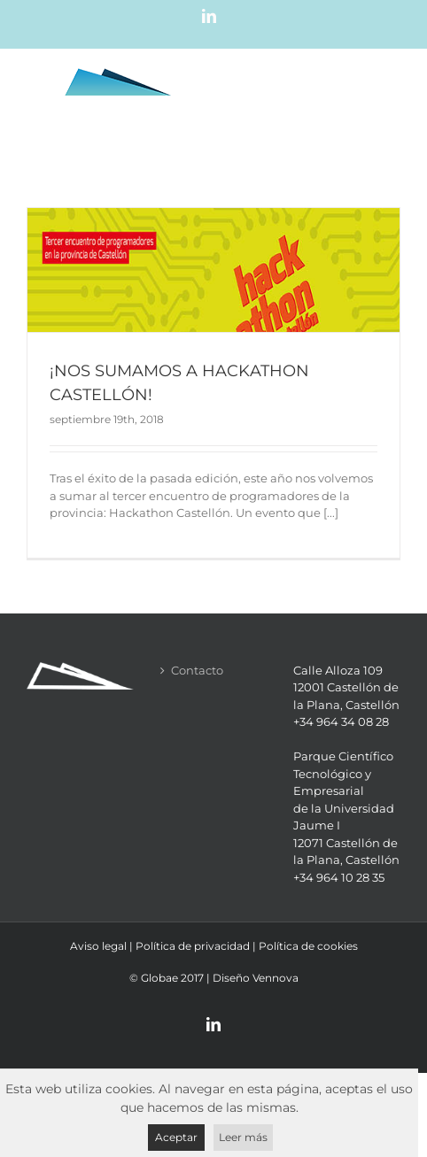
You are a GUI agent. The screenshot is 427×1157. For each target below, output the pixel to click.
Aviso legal (98, 946)
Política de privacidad (193, 946)
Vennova (275, 977)
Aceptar (176, 1137)
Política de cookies (308, 946)
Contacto (197, 670)
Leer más (243, 1137)
